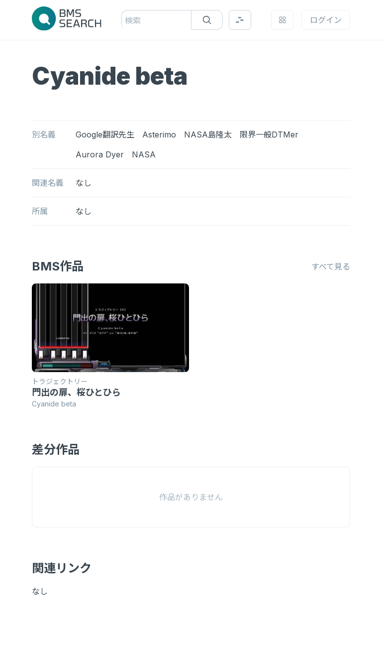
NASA (144, 154)
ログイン (326, 20)
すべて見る (330, 266)
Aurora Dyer (100, 154)
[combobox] (126, 20)
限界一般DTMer (269, 134)
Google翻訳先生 (105, 134)
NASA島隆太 (208, 134)
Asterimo (159, 134)
